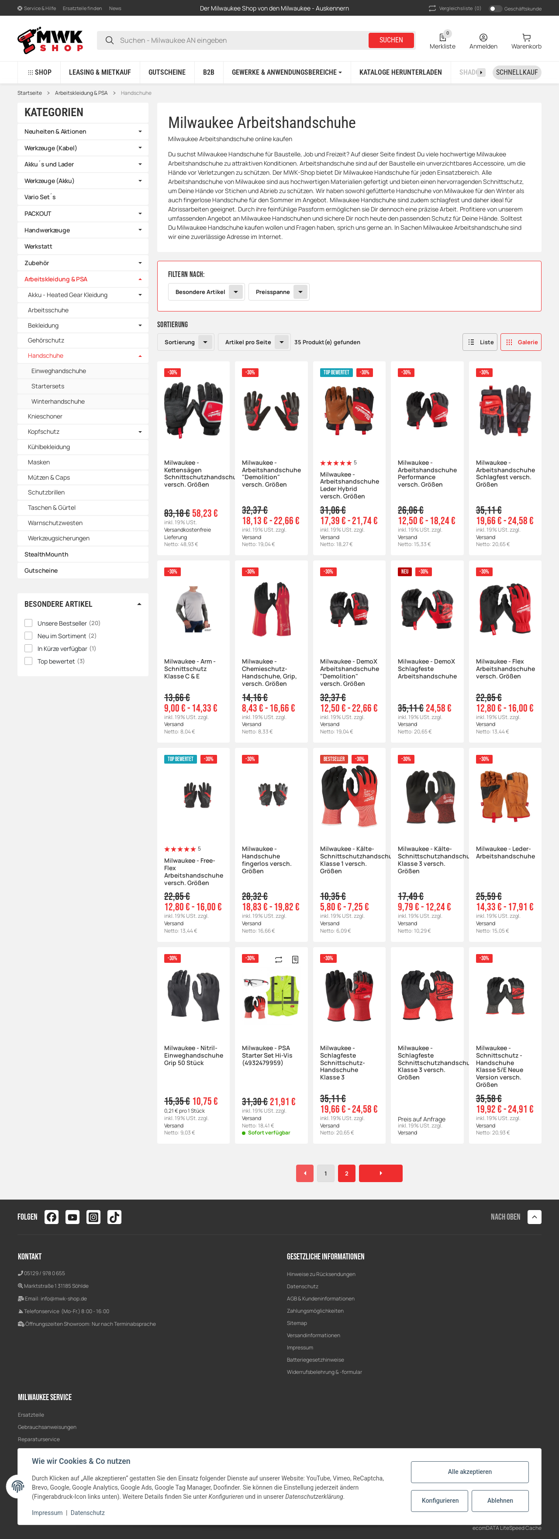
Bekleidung (43, 325)
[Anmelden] (483, 40)
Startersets (47, 386)
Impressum (300, 1347)
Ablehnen (500, 1500)
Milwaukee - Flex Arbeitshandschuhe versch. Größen (505, 669)
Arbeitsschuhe (48, 310)
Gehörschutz (46, 340)
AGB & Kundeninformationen (321, 1298)
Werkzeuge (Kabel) (50, 148)
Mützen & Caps (49, 477)
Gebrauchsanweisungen (47, 1427)
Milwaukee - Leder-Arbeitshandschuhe (505, 852)
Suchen (391, 40)
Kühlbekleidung (49, 447)
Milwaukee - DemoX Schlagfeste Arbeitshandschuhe (427, 669)
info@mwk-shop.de (64, 1298)
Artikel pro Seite (248, 342)
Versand (251, 537)
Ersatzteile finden (82, 8)
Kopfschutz (43, 432)
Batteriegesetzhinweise (315, 1359)
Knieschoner (45, 416)
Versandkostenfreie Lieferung (187, 533)
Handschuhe (136, 93)
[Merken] (295, 959)
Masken (39, 462)
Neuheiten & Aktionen (55, 131)
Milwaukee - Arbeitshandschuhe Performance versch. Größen (427, 473)
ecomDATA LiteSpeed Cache (507, 1528)
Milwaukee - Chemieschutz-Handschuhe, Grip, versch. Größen (269, 672)
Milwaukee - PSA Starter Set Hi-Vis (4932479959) (267, 1055)
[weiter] (381, 1173)
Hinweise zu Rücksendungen (321, 1274)
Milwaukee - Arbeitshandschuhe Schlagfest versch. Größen (505, 473)
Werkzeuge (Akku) (49, 180)
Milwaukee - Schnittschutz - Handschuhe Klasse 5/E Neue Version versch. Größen (499, 1066)
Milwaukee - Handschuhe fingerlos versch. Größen (267, 860)
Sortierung (180, 342)
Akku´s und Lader (49, 164)
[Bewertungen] (336, 463)
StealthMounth (46, 554)
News (115, 8)
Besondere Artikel (200, 292)
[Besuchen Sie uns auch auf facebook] (52, 1217)
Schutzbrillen (46, 492)
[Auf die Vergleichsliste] (278, 959)
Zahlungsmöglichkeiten (315, 1310)
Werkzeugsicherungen (59, 538)
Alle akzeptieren (470, 1471)
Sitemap (297, 1323)
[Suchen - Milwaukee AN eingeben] (109, 40)
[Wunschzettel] (442, 40)
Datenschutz (302, 1286)
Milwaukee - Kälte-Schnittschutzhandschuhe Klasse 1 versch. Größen (349, 860)
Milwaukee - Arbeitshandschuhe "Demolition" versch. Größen (271, 473)
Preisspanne (273, 292)
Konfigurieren (440, 1500)
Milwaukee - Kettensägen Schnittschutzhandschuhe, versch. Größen (193, 473)
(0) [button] (454, 8)
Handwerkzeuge (46, 230)
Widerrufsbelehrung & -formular (324, 1372)
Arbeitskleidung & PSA (81, 93)
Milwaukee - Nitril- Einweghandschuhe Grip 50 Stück (193, 1055)
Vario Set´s (40, 197)
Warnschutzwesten (55, 523)
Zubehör (36, 263)
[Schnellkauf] (517, 73)
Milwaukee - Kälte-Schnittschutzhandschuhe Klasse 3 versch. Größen (427, 860)
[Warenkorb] (526, 40)
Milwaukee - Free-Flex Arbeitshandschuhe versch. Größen (193, 871)
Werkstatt (38, 246)
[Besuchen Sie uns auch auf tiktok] (114, 1217)
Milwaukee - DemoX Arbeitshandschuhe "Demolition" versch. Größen (349, 672)
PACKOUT (37, 213)
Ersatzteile (31, 1414)
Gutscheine (41, 570)
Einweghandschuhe (58, 371)
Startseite (29, 93)
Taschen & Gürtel (52, 507)
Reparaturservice (39, 1439)
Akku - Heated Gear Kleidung (67, 295)
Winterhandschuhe (58, 401)
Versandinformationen (313, 1335)
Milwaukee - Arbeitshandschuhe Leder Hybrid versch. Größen (349, 485)
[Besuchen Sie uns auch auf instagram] (93, 1217)
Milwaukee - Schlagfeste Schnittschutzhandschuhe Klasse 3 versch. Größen (427, 1062)
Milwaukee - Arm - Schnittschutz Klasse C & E (190, 669)
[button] (36, 8)
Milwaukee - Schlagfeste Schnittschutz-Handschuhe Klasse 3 (342, 1062)
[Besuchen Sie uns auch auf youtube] (72, 1217)
